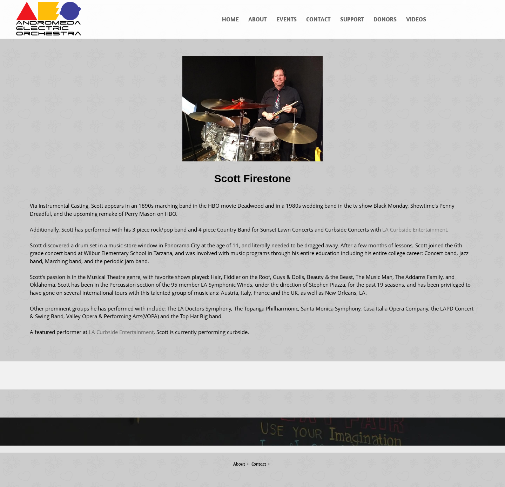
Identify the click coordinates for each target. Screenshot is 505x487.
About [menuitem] (239, 464)
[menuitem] (231, 19)
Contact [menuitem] (258, 464)
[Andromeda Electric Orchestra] (49, 19)
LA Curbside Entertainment (414, 229)
